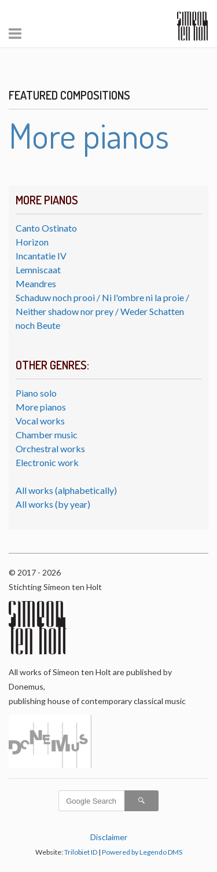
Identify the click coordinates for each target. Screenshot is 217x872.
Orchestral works (50, 448)
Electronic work (47, 462)
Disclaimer (108, 837)
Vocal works (40, 420)
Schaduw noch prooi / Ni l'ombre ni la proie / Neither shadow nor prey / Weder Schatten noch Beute (102, 311)
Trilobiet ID (80, 852)
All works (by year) (53, 504)
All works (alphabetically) (66, 490)
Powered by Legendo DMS (142, 852)
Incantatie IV (41, 255)
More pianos (41, 406)
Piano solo (36, 392)
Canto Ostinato (46, 227)
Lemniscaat (38, 269)
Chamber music (47, 434)
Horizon (32, 241)
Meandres (36, 283)
